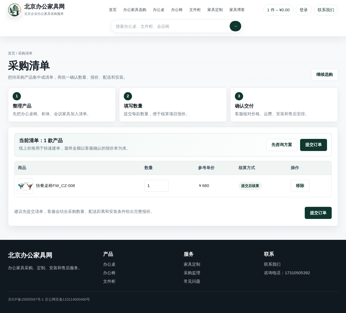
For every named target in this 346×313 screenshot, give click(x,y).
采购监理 (192, 272)
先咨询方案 (281, 144)
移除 (300, 185)
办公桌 (158, 9)
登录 (304, 9)
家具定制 (215, 9)
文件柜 (195, 9)
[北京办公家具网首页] (49, 10)
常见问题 (192, 281)
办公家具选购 (134, 9)
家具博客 (237, 9)
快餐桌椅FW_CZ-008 (55, 185)
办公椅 (177, 9)
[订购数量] (156, 186)
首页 (113, 9)
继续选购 (324, 74)
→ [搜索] (236, 26)
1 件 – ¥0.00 (278, 9)
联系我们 (326, 9)
